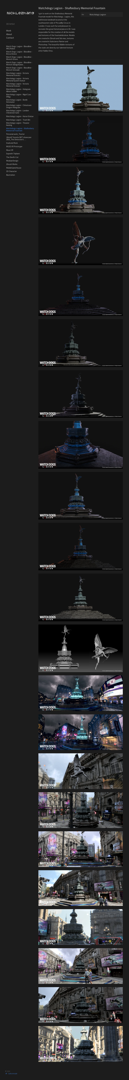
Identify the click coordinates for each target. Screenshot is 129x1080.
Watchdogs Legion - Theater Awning (17, 124)
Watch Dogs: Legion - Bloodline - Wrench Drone (19, 58)
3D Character (11, 171)
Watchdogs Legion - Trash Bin (18, 120)
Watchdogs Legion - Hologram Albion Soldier (18, 90)
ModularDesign (12, 161)
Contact (10, 38)
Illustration (10, 175)
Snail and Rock (12, 143)
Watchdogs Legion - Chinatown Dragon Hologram (18, 106)
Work (8, 30)
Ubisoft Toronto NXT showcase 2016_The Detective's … (18, 138)
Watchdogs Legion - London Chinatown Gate (17, 111)
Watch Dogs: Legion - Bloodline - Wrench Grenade (19, 69)
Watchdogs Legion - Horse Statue (20, 116)
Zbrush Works (11, 164)
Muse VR (9, 150)
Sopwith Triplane (13, 153)
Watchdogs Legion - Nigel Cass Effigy (18, 95)
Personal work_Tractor (15, 134)
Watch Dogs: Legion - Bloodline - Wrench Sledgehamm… (19, 63)
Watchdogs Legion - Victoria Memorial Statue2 (17, 74)
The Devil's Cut (12, 157)
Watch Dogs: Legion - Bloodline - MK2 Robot (19, 47)
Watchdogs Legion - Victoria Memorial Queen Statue (17, 79)
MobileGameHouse (13, 168)
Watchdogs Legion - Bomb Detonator (16, 101)
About (9, 34)
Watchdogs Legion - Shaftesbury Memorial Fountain (20, 129)
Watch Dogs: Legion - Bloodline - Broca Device (19, 53)
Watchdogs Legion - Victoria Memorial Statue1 (17, 85)
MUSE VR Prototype (14, 146)
